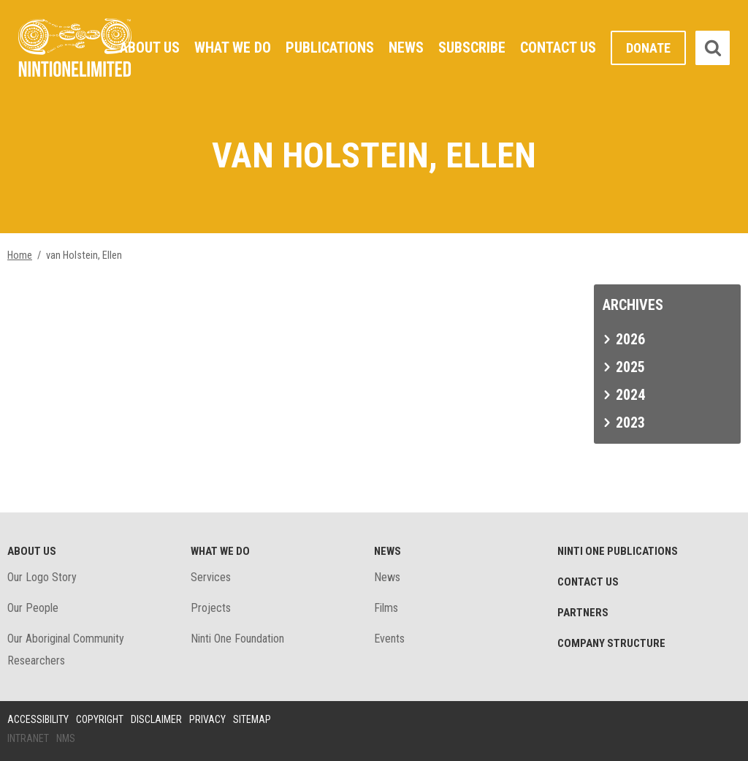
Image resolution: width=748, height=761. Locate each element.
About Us (150, 47)
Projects (211, 608)
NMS (65, 738)
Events (389, 638)
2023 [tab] (630, 422)
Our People (32, 608)
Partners (582, 612)
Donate (648, 48)
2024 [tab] (630, 395)
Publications (330, 47)
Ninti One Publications (617, 551)
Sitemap (252, 719)
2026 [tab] (630, 339)
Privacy (207, 719)
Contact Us (558, 47)
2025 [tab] (630, 367)
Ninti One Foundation (237, 638)
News (406, 47)
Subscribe (471, 47)
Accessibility (38, 719)
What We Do (232, 47)
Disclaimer (156, 719)
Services (211, 577)
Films (386, 608)
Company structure (611, 643)
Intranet (28, 738)
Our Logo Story (42, 577)
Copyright (99, 719)
